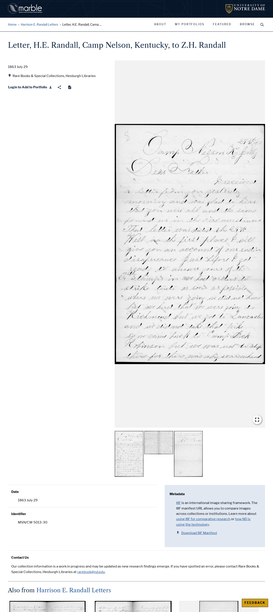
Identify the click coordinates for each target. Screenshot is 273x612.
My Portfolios (189, 24)
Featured (222, 24)
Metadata (177, 494)
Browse (247, 24)
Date (15, 492)
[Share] (59, 87)
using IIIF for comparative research (203, 519)
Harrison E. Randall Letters (39, 25)
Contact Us (20, 558)
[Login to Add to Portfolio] (30, 87)
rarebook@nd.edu (91, 572)
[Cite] (69, 87)
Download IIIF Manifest (196, 533)
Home (12, 25)
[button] (190, 244)
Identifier (18, 514)
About (160, 24)
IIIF (178, 503)
